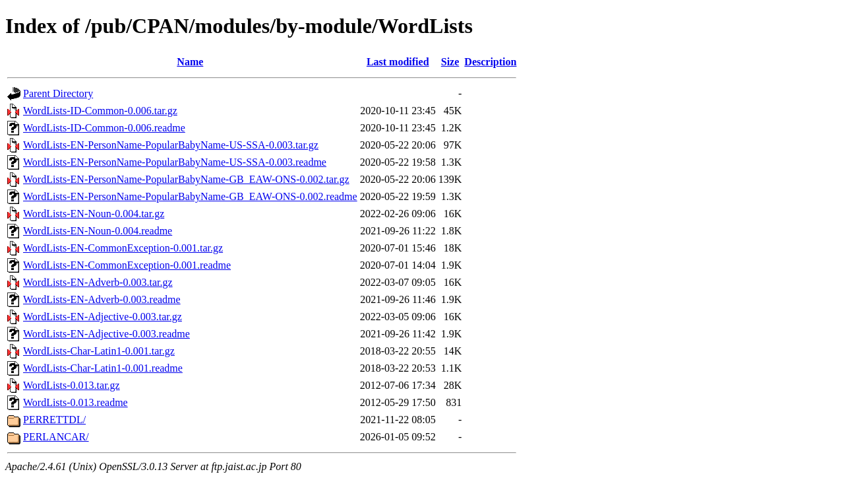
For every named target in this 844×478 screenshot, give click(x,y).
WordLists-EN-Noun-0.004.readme (97, 230)
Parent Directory (58, 93)
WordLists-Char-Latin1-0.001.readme (103, 368)
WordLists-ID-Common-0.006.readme (104, 127)
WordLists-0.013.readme (75, 402)
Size (450, 61)
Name (190, 61)
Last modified (398, 61)
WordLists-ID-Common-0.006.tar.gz (100, 110)
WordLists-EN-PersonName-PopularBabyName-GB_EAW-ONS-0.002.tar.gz (186, 179)
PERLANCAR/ (56, 436)
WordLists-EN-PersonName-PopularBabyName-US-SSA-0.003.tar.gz (170, 145)
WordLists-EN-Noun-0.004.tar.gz (93, 213)
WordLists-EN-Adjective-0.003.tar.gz (102, 316)
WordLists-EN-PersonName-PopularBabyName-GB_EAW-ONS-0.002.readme (190, 196)
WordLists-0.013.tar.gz (71, 385)
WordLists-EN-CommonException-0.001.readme (127, 265)
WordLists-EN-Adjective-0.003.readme (106, 333)
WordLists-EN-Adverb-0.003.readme (102, 299)
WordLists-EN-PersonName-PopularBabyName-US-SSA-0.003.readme (174, 162)
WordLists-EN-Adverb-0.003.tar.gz (98, 282)
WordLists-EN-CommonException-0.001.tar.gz (123, 248)
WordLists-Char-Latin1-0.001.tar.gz (99, 351)
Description (490, 61)
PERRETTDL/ (54, 419)
